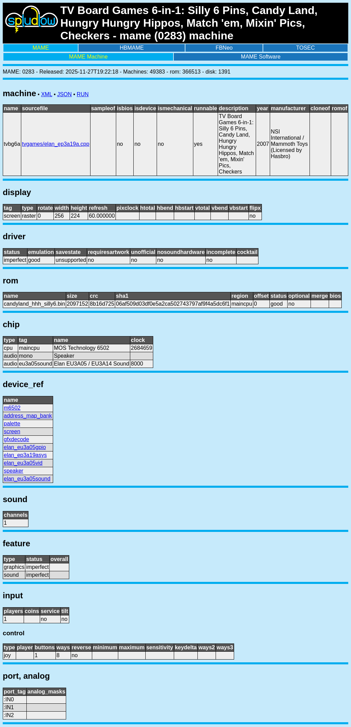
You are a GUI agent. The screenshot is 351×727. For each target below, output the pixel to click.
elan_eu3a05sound (27, 479)
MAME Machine (88, 57)
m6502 (12, 408)
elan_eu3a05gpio (25, 447)
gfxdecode (16, 439)
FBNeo (224, 48)
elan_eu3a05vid (23, 463)
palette (12, 423)
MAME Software (261, 57)
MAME (41, 48)
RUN (83, 94)
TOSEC (305, 48)
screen (12, 431)
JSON (64, 94)
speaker (13, 471)
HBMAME (132, 48)
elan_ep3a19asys (25, 455)
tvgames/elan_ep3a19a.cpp (55, 144)
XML (46, 94)
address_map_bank (28, 416)
